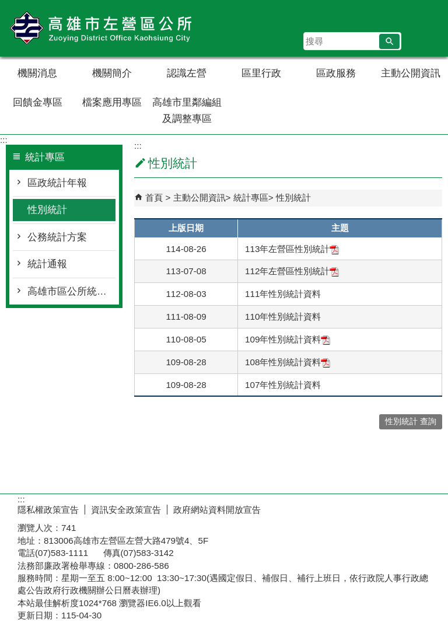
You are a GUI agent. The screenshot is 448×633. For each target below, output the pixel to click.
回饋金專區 (37, 102)
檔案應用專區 (112, 102)
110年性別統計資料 (283, 316)
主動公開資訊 (410, 73)
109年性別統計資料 (287, 339)
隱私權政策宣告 (48, 510)
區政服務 (336, 73)
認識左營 (186, 73)
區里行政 (261, 73)
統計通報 (47, 264)
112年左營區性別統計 (292, 271)
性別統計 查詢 (410, 421)
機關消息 (37, 73)
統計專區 (250, 197)
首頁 (154, 197)
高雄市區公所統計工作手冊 (71, 291)
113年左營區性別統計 (292, 249)
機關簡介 (112, 73)
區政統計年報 (57, 182)
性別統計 (47, 209)
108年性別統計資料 (287, 362)
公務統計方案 (57, 237)
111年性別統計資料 (283, 294)
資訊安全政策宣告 (126, 510)
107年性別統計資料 (283, 385)
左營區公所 (98, 28)
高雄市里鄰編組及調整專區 (187, 110)
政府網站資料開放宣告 (217, 510)
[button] (389, 41)
